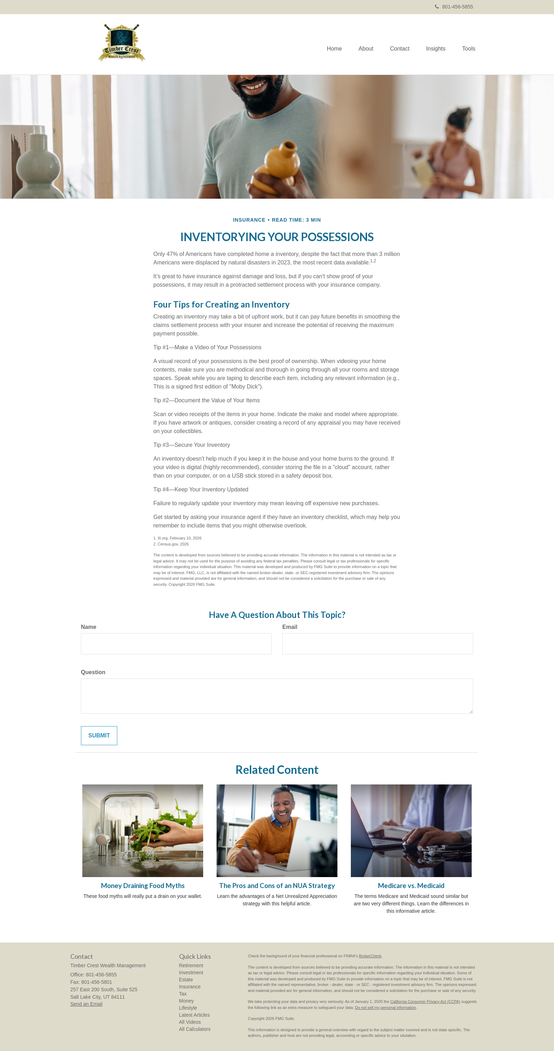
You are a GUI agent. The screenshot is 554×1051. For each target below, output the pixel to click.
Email (289, 627)
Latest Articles (194, 1015)
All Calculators (195, 1029)
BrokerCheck (370, 956)
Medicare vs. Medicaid (411, 885)
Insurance (190, 986)
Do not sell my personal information (385, 1007)
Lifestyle (188, 1008)
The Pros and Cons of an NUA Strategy (277, 885)
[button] (362, 44)
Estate (186, 979)
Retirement (191, 965)
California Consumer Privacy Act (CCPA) (425, 1001)
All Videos (190, 1022)
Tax (183, 994)
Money (186, 1001)
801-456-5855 (454, 7)
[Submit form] (99, 736)
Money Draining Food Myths (143, 885)
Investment (191, 972)
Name (88, 627)
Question (93, 672)
